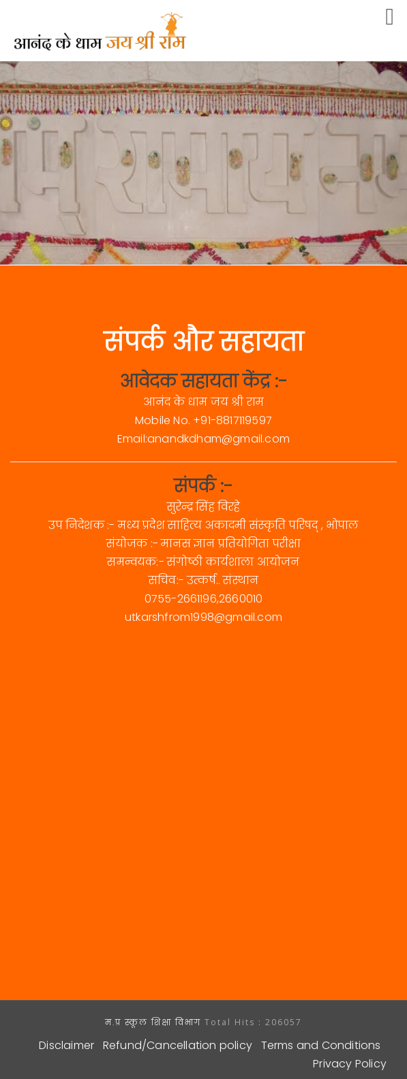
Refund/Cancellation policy (177, 1045)
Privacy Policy (350, 1064)
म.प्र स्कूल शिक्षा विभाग (155, 1022)
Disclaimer (66, 1045)
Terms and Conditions (321, 1045)
